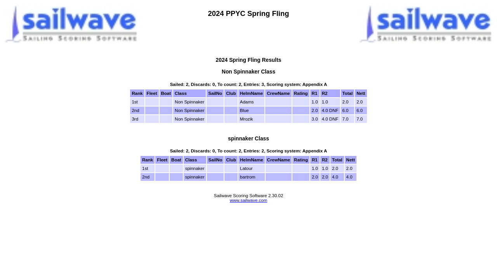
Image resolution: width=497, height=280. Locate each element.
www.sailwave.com (249, 200)
